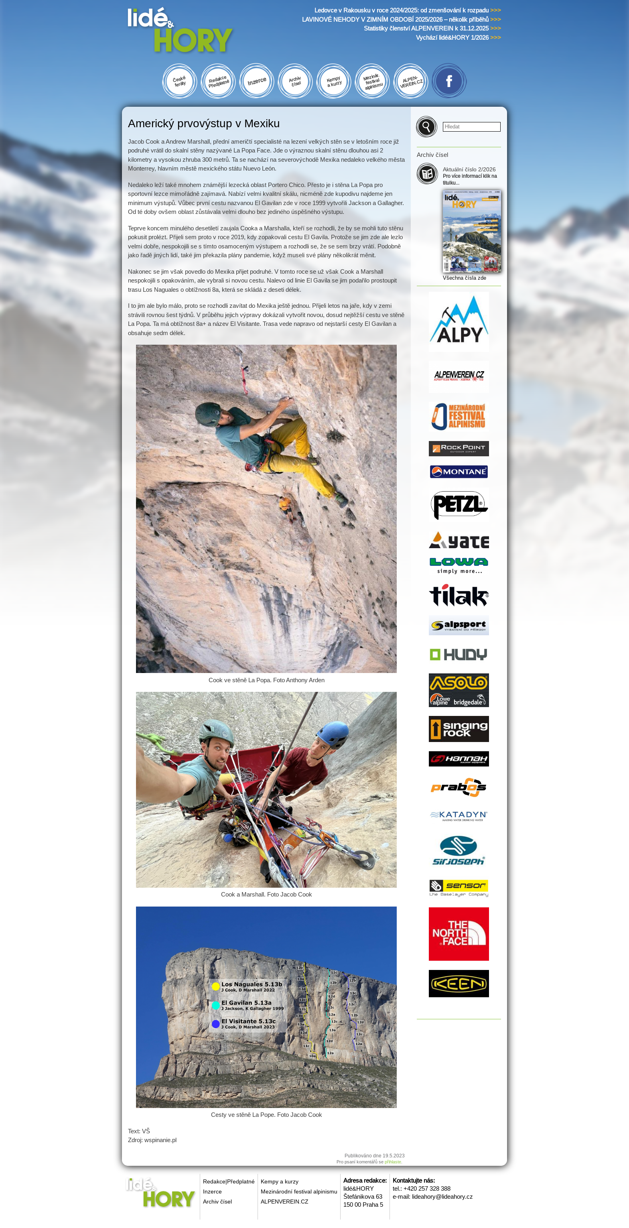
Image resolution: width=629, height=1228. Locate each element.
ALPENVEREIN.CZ (284, 1201)
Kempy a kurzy (279, 1181)
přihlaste (393, 1161)
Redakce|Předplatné (229, 1181)
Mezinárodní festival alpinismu (299, 1191)
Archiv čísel (217, 1201)
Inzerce (212, 1191)
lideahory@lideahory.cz (442, 1196)
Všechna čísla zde (464, 278)
